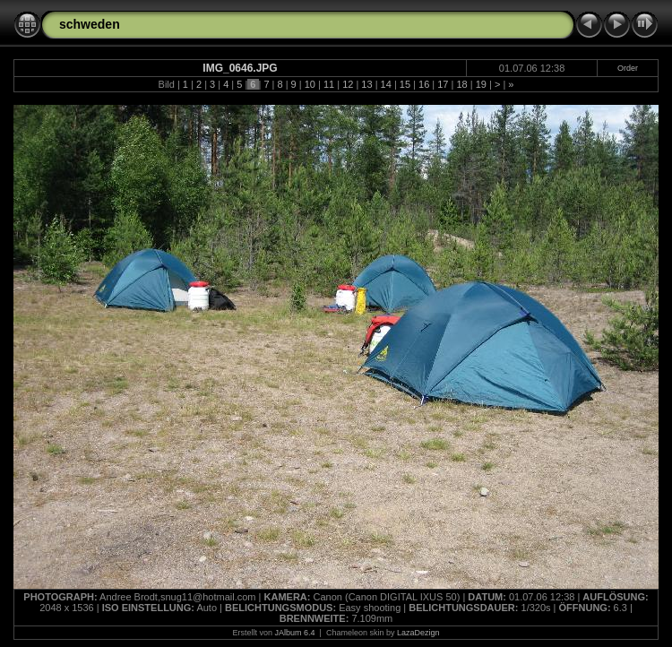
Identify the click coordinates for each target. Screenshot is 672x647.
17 (443, 84)
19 (481, 84)
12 (348, 84)
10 (310, 84)
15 (405, 84)
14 (386, 84)
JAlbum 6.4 (295, 632)
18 (461, 84)
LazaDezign (418, 632)
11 (329, 84)
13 (366, 84)
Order (627, 68)
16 (424, 84)
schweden (89, 24)
